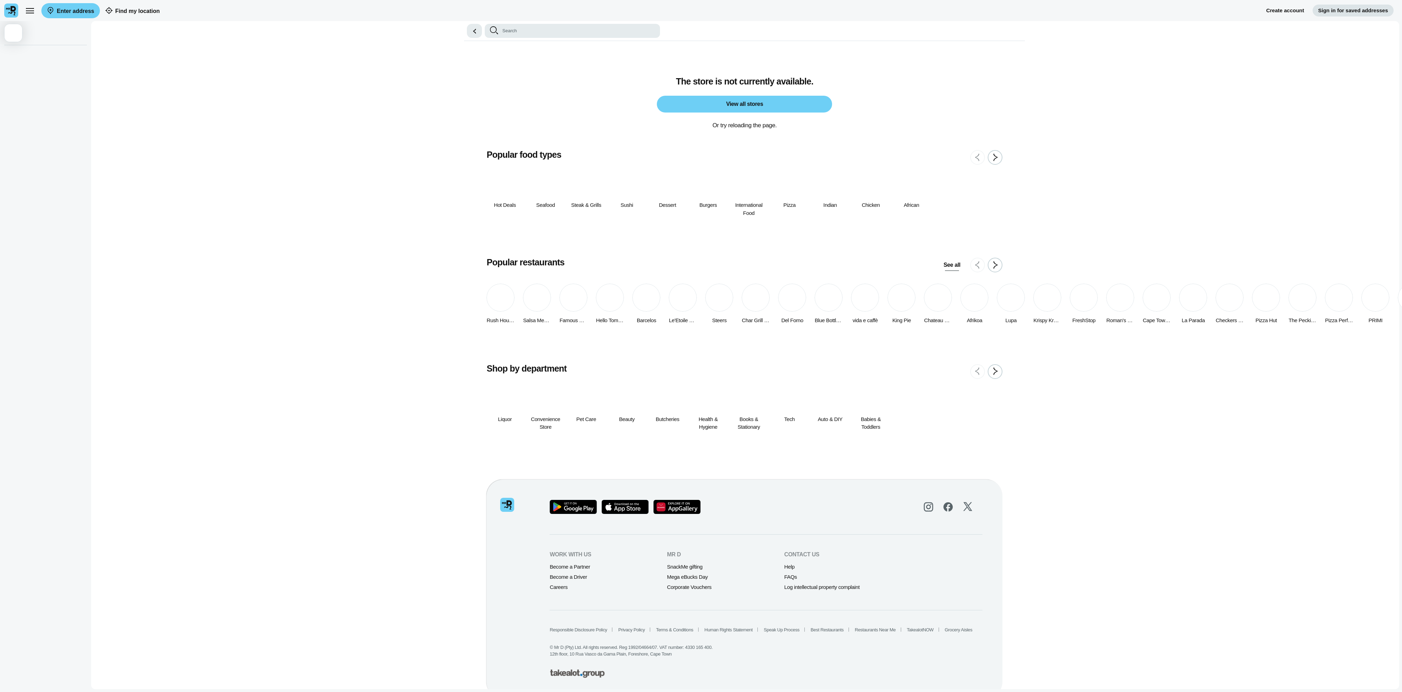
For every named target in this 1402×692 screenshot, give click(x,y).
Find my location (133, 11)
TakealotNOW (920, 629)
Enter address (70, 11)
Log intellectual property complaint (822, 587)
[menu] (29, 10)
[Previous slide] (978, 157)
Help (790, 567)
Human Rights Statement (729, 629)
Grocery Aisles (959, 629)
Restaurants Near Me (875, 629)
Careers (559, 587)
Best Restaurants (827, 629)
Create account (1285, 10)
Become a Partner (570, 567)
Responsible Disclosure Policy (579, 629)
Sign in (1353, 11)
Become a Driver (568, 577)
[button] (475, 31)
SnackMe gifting (685, 567)
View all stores (745, 104)
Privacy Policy (632, 629)
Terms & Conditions (675, 629)
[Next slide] (995, 157)
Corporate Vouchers (690, 587)
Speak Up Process (782, 629)
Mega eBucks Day (688, 577)
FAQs (791, 577)
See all (952, 265)
